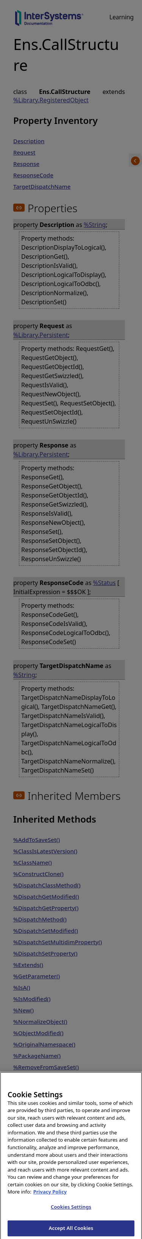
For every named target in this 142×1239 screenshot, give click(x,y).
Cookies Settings (71, 1212)
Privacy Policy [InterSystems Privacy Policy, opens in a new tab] (50, 1197)
